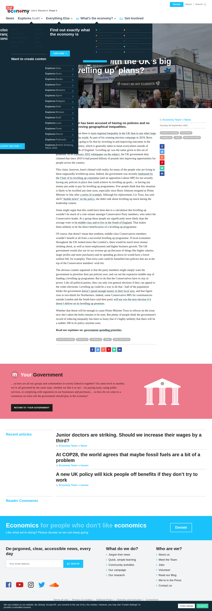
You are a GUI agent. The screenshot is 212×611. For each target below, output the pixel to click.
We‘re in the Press (170, 580)
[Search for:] (199, 4)
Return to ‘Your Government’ (32, 407)
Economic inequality (169, 133)
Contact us (165, 585)
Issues (84, 465)
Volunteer (164, 570)
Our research (117, 575)
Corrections (152, 599)
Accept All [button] (202, 606)
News (10, 18)
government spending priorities (102, 330)
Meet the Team (168, 559)
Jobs (161, 564)
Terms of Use (61, 599)
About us (164, 554)
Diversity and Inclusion (129, 599)
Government (186, 133)
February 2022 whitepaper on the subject (97, 154)
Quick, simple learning (122, 559)
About (188, 4)
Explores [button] (30, 18)
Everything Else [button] (59, 18)
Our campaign (117, 570)
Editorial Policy (104, 599)
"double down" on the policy (78, 198)
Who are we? (169, 548)
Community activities (121, 564)
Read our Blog (167, 575)
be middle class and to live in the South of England (103, 222)
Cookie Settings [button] (186, 606)
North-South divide (191, 137)
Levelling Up (166, 137)
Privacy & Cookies (82, 599)
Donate (176, 4)
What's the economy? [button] (96, 18)
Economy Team (172, 119)
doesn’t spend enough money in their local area (108, 291)
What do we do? (122, 548)
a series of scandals (91, 194)
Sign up (73, 564)
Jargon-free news (119, 554)
